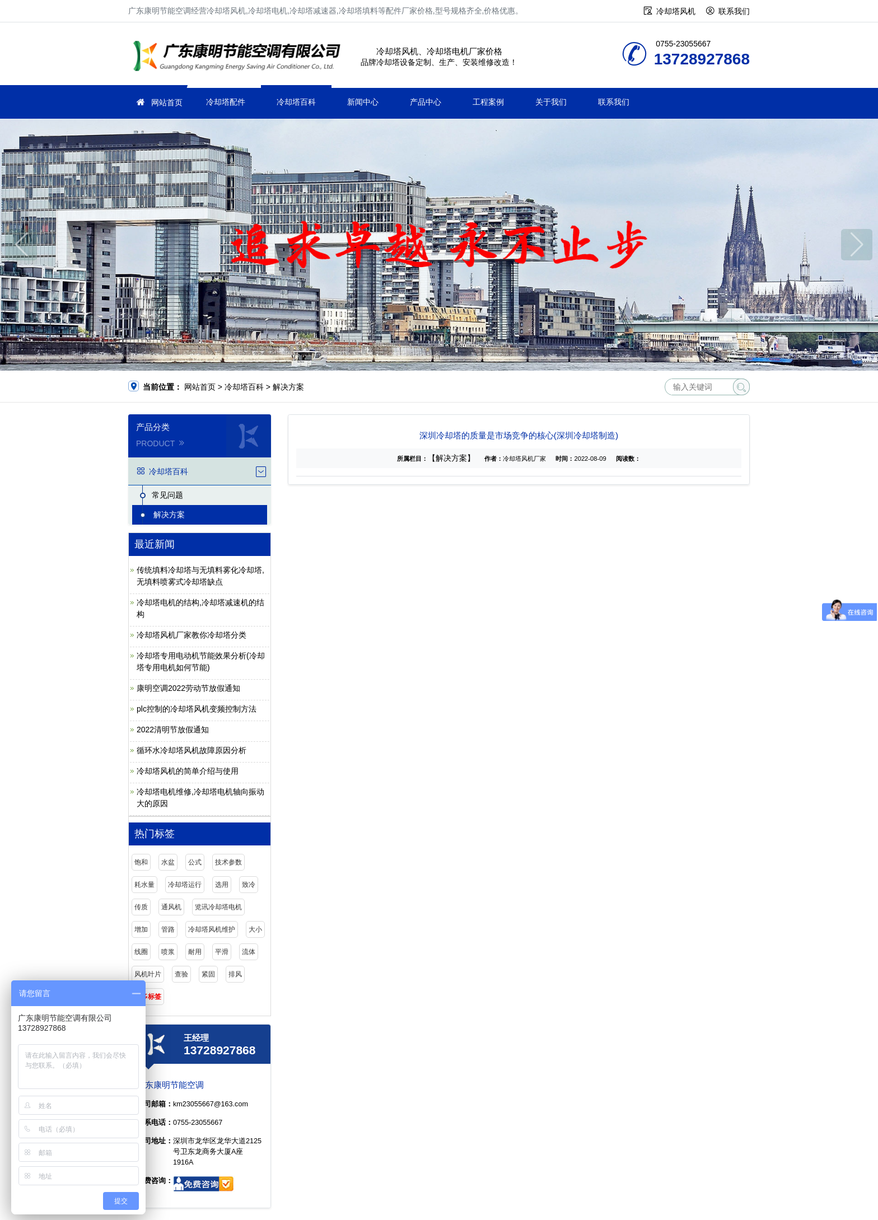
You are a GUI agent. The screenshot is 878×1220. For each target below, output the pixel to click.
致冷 (248, 885)
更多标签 (147, 997)
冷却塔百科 (296, 101)
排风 (235, 974)
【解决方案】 (451, 458)
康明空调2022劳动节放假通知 (188, 688)
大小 (255, 929)
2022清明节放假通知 (173, 729)
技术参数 (228, 862)
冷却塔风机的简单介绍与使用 (188, 770)
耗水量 (144, 885)
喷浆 (168, 952)
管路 (168, 929)
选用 (221, 885)
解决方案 (288, 386)
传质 (141, 907)
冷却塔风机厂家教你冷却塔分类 (191, 634)
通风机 (171, 907)
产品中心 (425, 101)
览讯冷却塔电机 (218, 907)
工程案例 (488, 101)
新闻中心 (363, 101)
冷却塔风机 (675, 11)
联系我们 (734, 11)
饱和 (141, 862)
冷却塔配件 (225, 101)
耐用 (195, 952)
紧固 (208, 974)
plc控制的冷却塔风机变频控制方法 (196, 708)
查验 (181, 974)
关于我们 (551, 101)
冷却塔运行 (185, 885)
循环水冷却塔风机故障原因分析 (191, 750)
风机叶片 (147, 974)
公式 (195, 862)
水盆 (168, 862)
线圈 (141, 952)
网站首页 (167, 102)
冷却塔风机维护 (211, 929)
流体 (248, 952)
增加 (141, 929)
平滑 (221, 952)
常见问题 (167, 494)
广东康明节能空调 (240, 57)
